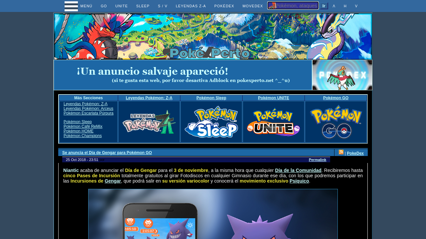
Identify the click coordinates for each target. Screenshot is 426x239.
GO (104, 6)
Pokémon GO (335, 98)
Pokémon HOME (79, 131)
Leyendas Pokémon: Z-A (149, 98)
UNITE (121, 6)
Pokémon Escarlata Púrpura (88, 113)
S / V (162, 6)
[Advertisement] (183, 75)
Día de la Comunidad (298, 170)
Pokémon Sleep (211, 98)
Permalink (317, 160)
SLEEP (142, 6)
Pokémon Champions (83, 135)
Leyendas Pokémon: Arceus (88, 108)
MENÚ (80, 6)
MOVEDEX (253, 6)
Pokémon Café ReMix (83, 126)
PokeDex (355, 153)
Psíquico (299, 181)
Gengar (113, 181)
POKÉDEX (224, 6)
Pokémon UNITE (273, 98)
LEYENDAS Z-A (191, 6)
